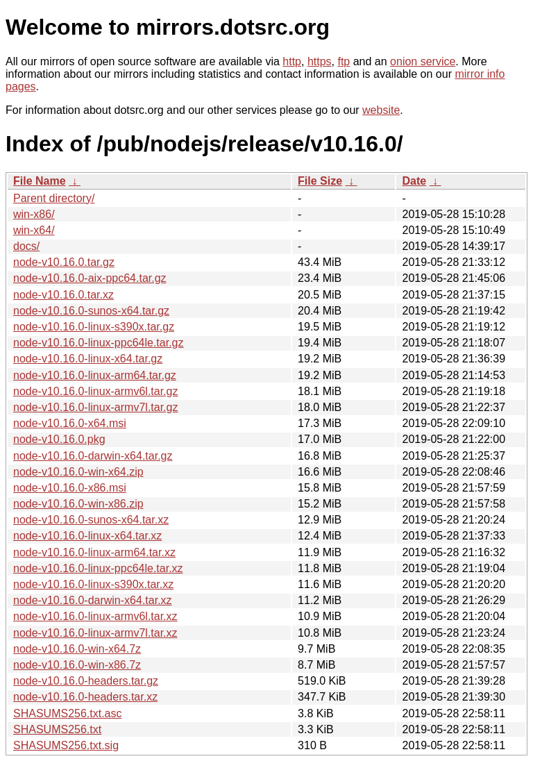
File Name (39, 181)
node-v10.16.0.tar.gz (64, 262)
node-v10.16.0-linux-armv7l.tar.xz (95, 633)
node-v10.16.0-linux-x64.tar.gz (87, 359)
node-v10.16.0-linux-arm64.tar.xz (94, 552)
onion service (422, 61)
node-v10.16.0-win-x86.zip (78, 504)
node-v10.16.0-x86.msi (69, 488)
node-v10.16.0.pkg (59, 439)
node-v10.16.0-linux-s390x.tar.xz (93, 584)
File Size (320, 181)
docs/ (26, 246)
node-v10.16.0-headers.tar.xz (85, 697)
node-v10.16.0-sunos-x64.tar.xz (91, 520)
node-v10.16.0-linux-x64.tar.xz (87, 536)
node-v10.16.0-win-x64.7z (77, 649)
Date (414, 181)
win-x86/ (34, 214)
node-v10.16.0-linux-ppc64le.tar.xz (98, 568)
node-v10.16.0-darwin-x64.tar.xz (92, 600)
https (319, 61)
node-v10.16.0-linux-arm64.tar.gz (94, 375)
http (291, 61)
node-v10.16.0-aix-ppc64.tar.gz (90, 278)
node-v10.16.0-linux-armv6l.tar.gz (95, 391)
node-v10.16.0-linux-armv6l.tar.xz (95, 616)
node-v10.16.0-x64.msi (69, 423)
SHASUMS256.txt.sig (66, 745)
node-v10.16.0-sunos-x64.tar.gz (91, 311)
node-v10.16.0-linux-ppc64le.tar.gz (98, 343)
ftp (343, 61)
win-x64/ (34, 230)
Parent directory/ (53, 198)
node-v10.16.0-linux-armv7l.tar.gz (95, 407)
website (381, 110)
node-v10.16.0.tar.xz (63, 295)
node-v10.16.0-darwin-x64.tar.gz (92, 456)
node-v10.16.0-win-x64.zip (78, 472)
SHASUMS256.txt (57, 729)
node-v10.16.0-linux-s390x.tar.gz (93, 327)
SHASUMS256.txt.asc (67, 713)
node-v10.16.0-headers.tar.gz (85, 681)
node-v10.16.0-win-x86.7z (77, 665)
